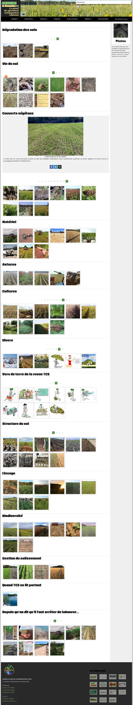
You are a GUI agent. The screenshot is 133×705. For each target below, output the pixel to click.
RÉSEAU (88, 19)
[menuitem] (4, 19)
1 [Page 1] (51, 39)
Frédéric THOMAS (8, 688)
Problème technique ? (9, 701)
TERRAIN (43, 19)
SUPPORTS (29, 19)
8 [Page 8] (63, 181)
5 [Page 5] (54, 181)
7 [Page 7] (60, 181)
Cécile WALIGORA (8, 690)
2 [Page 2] (54, 39)
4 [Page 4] (51, 181)
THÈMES (14, 19)
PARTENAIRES (103, 19)
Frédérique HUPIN (8, 692)
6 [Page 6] (57, 181)
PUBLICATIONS (72, 19)
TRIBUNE (57, 19)
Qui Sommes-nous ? (121, 19)
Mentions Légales (8, 698)
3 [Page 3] (59, 72)
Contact (4, 696)
